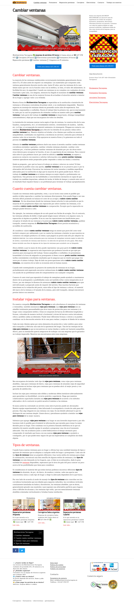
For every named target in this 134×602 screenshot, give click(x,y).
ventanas (25, 462)
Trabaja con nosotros (114, 3)
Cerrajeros (80, 3)
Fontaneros (53, 3)
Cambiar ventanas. (22, 535)
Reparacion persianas (67, 3)
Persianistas (31, 498)
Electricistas (91, 3)
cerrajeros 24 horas (53, 498)
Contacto (101, 3)
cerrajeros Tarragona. (97, 97)
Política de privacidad (58, 567)
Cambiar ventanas (40, 3)
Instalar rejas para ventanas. (27, 540)
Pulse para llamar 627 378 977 (48, 66)
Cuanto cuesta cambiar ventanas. (29, 538)
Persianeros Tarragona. (98, 88)
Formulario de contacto (58, 578)
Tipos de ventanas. (23, 543)
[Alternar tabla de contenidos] (40, 532)
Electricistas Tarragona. (98, 102)
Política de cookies (56, 565)
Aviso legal (54, 563)
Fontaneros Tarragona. (98, 92)
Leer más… (16, 525)
